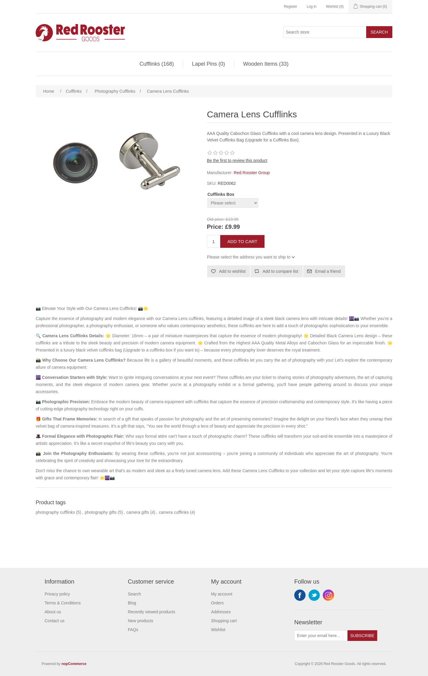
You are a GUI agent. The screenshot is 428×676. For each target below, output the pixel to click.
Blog (132, 603)
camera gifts (137, 512)
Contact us (54, 620)
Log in (312, 6)
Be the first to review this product (237, 160)
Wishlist (218, 629)
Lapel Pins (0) (208, 64)
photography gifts (101, 512)
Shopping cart (224, 620)
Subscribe (362, 635)
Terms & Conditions (63, 603)
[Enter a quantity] (213, 241)
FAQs (133, 629)
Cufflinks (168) (156, 64)
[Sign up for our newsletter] (321, 635)
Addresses (221, 611)
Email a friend (328, 271)
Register (290, 6)
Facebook (300, 595)
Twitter (314, 595)
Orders (217, 603)
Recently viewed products (151, 611)
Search (379, 32)
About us (53, 611)
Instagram (328, 595)
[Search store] (324, 32)
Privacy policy (57, 594)
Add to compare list (280, 271)
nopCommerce (74, 664)
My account (221, 594)
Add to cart (242, 241)
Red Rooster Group (252, 172)
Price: (215, 227)
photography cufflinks (55, 512)
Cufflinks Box (220, 194)
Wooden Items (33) (266, 64)
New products (140, 620)
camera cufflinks (174, 512)
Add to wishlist (232, 271)
